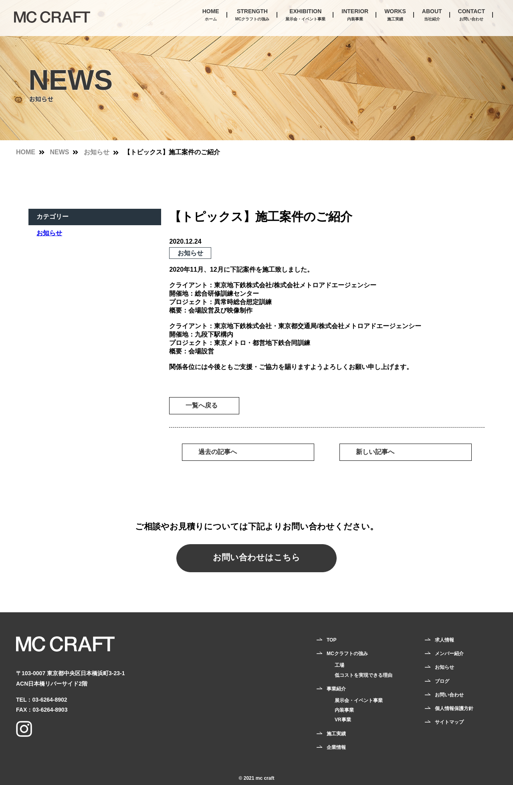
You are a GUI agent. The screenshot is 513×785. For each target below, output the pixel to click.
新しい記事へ (375, 451)
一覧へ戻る (202, 405)
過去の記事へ (217, 451)
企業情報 (336, 747)
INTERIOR (354, 15)
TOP (331, 640)
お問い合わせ (449, 695)
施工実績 (336, 734)
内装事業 (344, 710)
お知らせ (96, 152)
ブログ (442, 681)
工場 (339, 665)
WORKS (395, 15)
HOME (210, 15)
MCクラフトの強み (347, 653)
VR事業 (343, 719)
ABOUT (432, 15)
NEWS (59, 152)
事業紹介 (336, 689)
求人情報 (444, 640)
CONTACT (471, 15)
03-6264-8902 (49, 699)
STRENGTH (252, 15)
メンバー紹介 (449, 653)
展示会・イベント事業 (359, 700)
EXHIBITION (305, 15)
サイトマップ (449, 722)
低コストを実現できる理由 (363, 675)
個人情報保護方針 (454, 708)
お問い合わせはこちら (256, 557)
